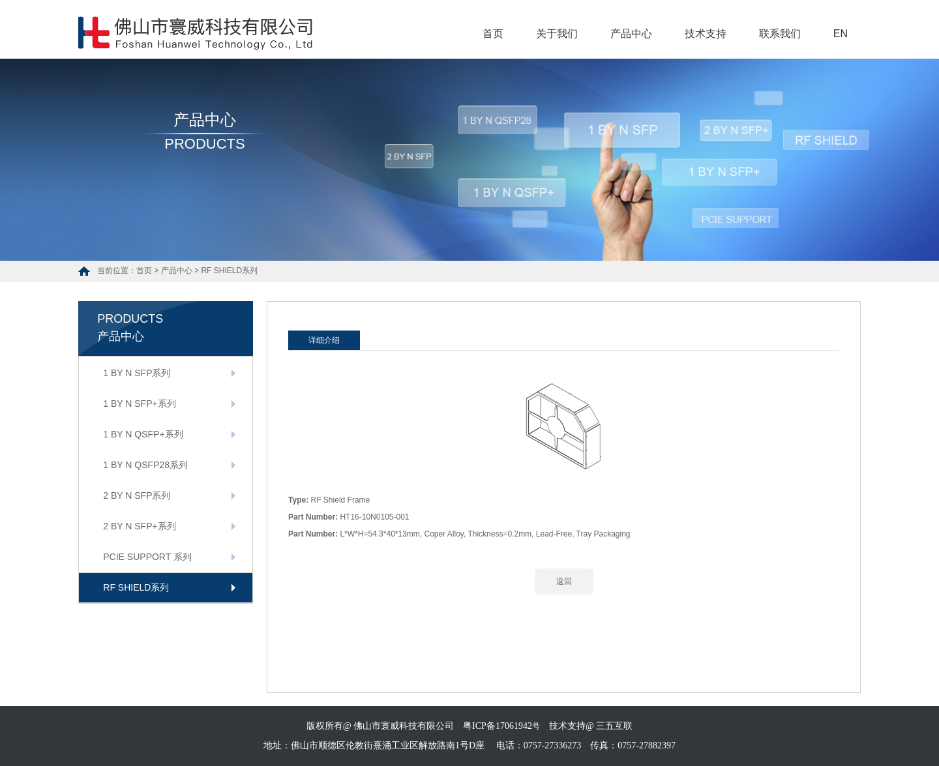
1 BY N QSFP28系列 (145, 465)
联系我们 (780, 33)
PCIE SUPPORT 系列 (147, 557)
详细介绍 (324, 340)
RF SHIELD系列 (229, 270)
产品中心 (631, 33)
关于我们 (557, 33)
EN (840, 33)
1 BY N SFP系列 (136, 373)
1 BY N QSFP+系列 (143, 434)
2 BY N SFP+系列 (139, 526)
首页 (493, 33)
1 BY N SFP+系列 (139, 403)
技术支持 (705, 33)
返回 (564, 581)
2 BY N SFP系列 (136, 495)
